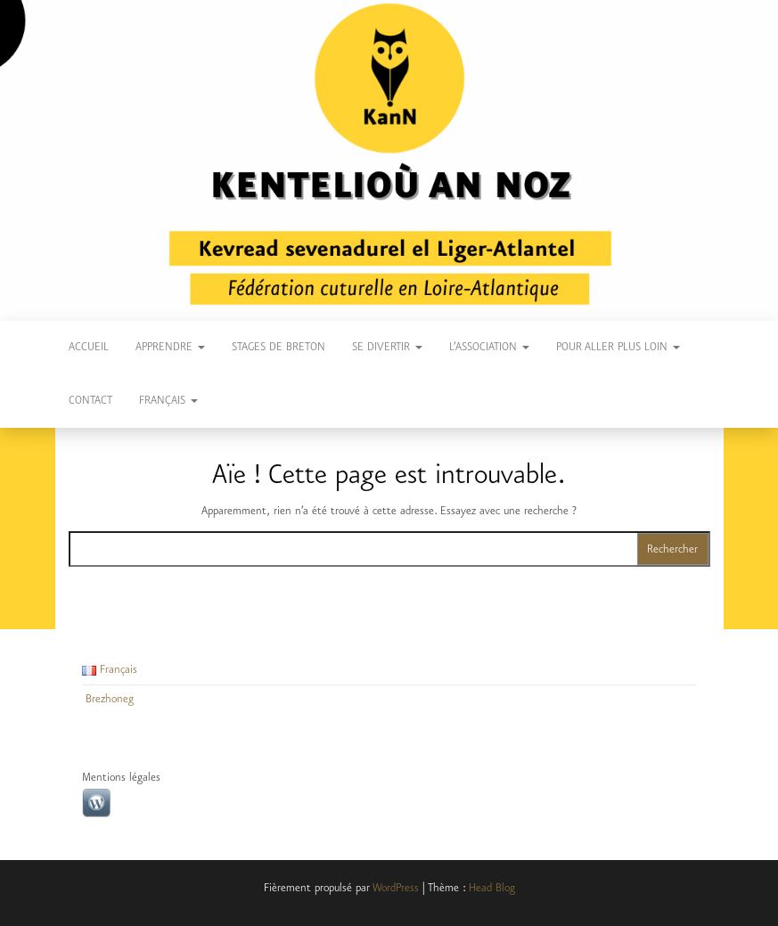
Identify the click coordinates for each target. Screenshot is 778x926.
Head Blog (492, 888)
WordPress (396, 888)
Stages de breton (278, 347)
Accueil (89, 347)
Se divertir (387, 347)
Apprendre (170, 347)
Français (168, 400)
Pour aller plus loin (618, 347)
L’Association (489, 347)
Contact (90, 400)
